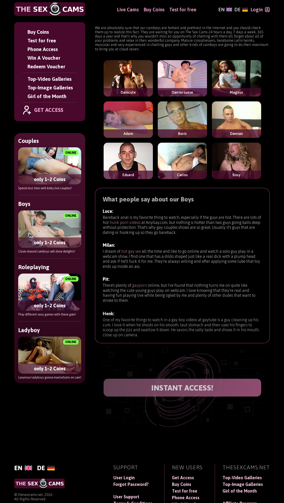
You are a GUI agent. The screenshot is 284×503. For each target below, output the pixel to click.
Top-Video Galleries (50, 79)
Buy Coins (38, 32)
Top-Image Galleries (50, 88)
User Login (124, 478)
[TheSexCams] (49, 9)
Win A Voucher (44, 58)
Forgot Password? (131, 484)
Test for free (42, 40)
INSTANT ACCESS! (182, 387)
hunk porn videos (125, 223)
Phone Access (43, 49)
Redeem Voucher (46, 66)
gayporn (139, 290)
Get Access (183, 478)
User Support (126, 497)
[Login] (260, 9)
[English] (225, 9)
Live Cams (128, 9)
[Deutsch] (241, 9)
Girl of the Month (47, 96)
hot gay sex (131, 253)
